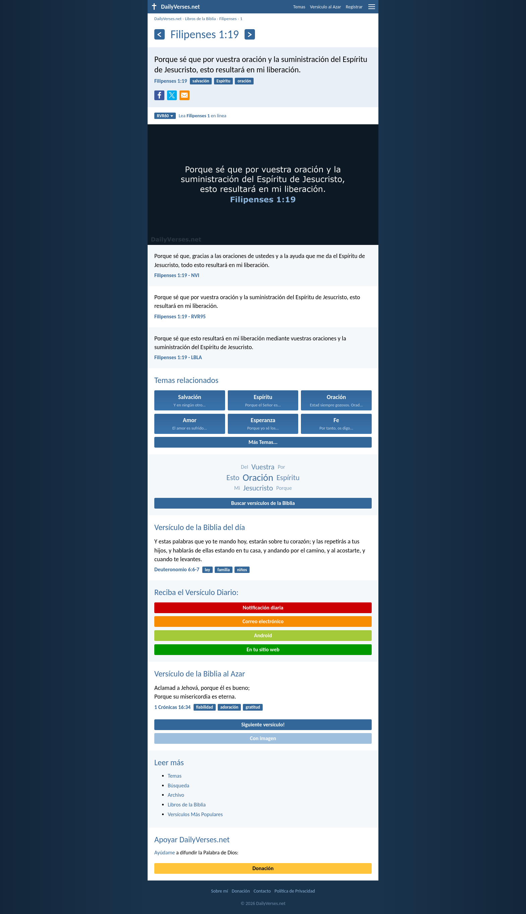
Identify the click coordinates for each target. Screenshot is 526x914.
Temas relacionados (186, 380)
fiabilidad (204, 707)
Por (281, 467)
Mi (237, 488)
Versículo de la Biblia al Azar (199, 673)
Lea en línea (202, 116)
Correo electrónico (263, 621)
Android (263, 635)
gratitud (253, 707)
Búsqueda (178, 785)
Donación (263, 868)
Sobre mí (219, 891)
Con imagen (263, 738)
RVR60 (165, 115)
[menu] (371, 9)
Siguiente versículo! (262, 724)
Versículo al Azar (325, 7)
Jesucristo (258, 488)
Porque (284, 488)
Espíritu (223, 80)
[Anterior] (159, 34)
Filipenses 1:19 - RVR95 (180, 316)
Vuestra (262, 466)
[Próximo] (250, 34)
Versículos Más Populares (195, 814)
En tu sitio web (263, 649)
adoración (229, 707)
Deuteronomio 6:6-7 (176, 569)
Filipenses (228, 18)
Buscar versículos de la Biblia (263, 503)
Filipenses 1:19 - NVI (176, 275)
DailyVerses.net (167, 18)
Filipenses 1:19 (170, 81)
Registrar (354, 7)
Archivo (176, 795)
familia (223, 569)
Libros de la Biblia (200, 18)
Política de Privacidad (294, 891)
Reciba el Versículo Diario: (196, 592)
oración (244, 80)
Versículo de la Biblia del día (199, 527)
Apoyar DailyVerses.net (192, 839)
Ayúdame (164, 852)
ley (207, 569)
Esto (233, 477)
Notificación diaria (263, 607)
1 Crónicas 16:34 (172, 707)
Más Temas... (263, 442)
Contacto (262, 891)
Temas (299, 7)
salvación (201, 80)
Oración (258, 477)
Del (244, 467)
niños (242, 569)
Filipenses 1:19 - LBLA (178, 357)
